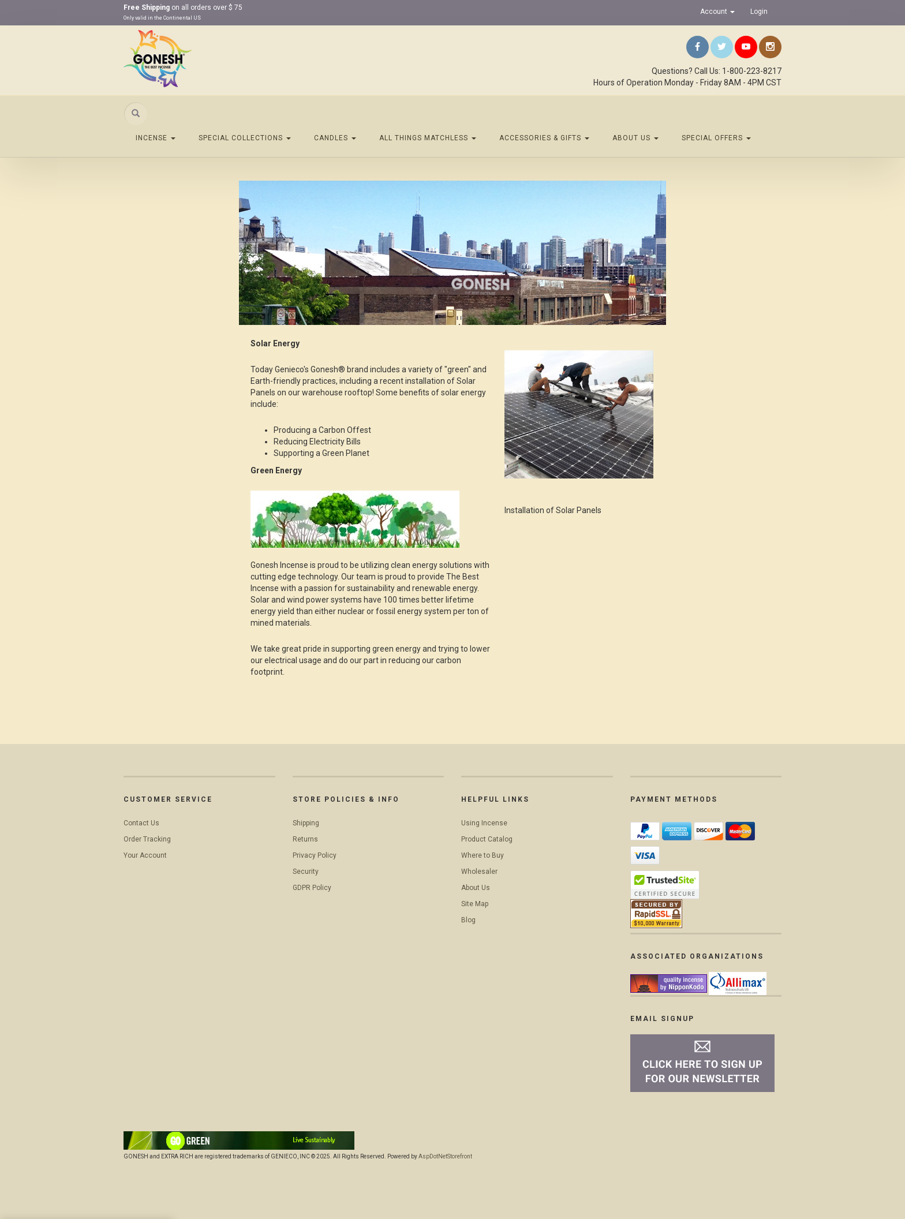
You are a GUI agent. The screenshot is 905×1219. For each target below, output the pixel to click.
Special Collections (245, 138)
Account (717, 12)
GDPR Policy (312, 888)
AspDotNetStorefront (445, 1156)
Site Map (474, 904)
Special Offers (716, 138)
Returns (305, 839)
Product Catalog (487, 839)
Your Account (145, 855)
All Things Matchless (427, 138)
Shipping (306, 823)
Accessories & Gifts (544, 138)
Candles (335, 138)
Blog (468, 920)
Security (306, 871)
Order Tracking (147, 839)
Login (759, 12)
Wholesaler (479, 871)
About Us (635, 138)
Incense (155, 138)
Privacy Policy (314, 855)
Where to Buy (482, 855)
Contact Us (141, 823)
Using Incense (484, 823)
